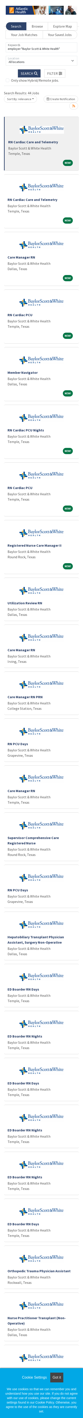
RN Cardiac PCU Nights (26, 430)
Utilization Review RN (25, 603)
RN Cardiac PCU (20, 315)
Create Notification (61, 99)
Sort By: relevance (19, 99)
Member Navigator (23, 372)
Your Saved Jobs (60, 34)
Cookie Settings (34, 1377)
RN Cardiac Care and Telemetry (33, 142)
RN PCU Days (18, 744)
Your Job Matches (24, 34)
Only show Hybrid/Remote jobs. (35, 80)
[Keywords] (41, 47)
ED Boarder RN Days (23, 989)
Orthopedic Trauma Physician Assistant (39, 1271)
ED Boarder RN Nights (25, 1036)
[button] (55, 73)
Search (16, 26)
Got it (56, 1377)
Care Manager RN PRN (25, 697)
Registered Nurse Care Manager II (35, 545)
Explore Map (62, 26)
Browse (37, 26)
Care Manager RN (21, 257)
